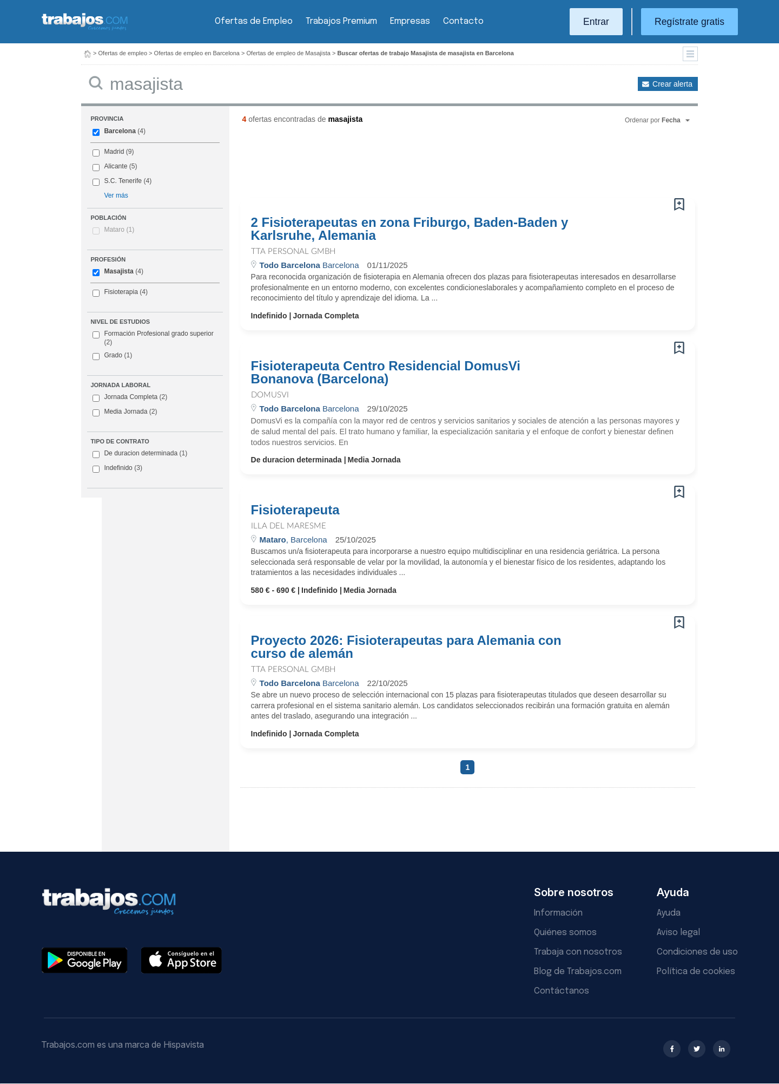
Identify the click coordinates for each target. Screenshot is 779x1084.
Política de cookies (696, 971)
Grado (112, 355)
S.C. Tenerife (123, 181)
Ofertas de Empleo (254, 21)
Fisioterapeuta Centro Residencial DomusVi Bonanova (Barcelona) (385, 373)
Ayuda (669, 913)
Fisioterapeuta (295, 510)
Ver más (116, 195)
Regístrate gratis (689, 21)
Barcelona (119, 131)
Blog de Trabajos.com (578, 971)
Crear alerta (672, 84)
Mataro (119, 229)
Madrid (114, 151)
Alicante (115, 166)
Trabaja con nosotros (578, 952)
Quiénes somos (565, 932)
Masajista (118, 271)
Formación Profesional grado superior (153, 338)
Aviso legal (678, 932)
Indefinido (117, 468)
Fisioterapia (121, 292)
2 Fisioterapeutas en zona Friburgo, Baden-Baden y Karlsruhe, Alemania (410, 229)
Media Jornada (125, 412)
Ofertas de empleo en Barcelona (197, 53)
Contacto (463, 21)
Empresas (410, 21)
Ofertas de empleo (123, 53)
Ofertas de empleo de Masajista (289, 53)
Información (558, 913)
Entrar (596, 21)
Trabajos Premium (341, 21)
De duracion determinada (140, 453)
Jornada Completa (130, 397)
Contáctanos (561, 991)
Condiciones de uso (697, 952)
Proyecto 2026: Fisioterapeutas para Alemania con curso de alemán (406, 647)
